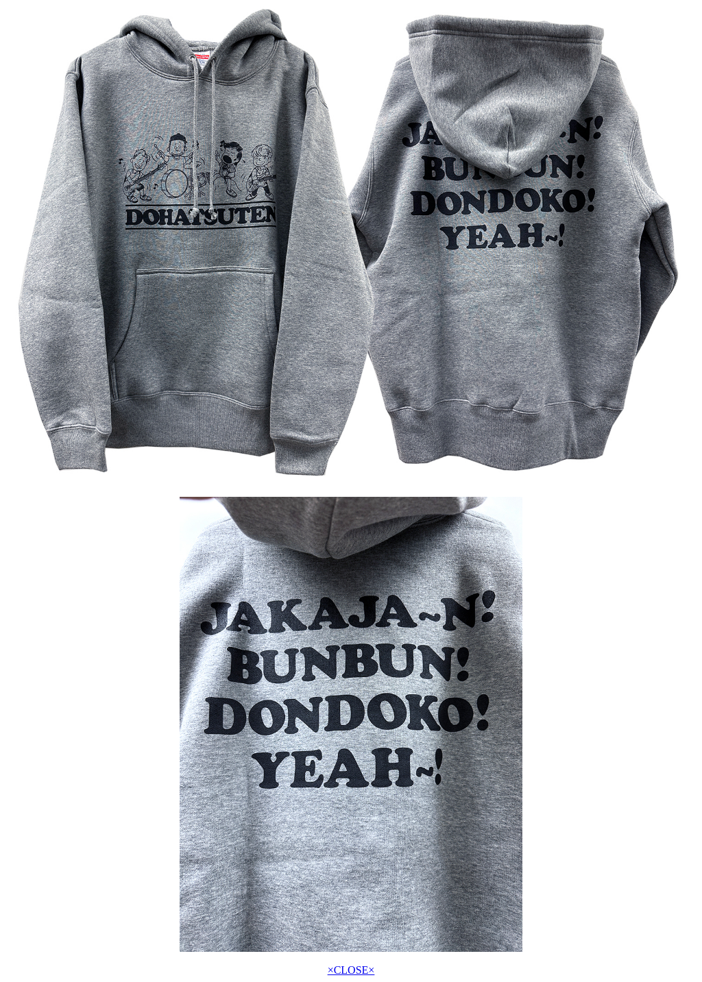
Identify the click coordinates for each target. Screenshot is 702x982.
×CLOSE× (351, 970)
